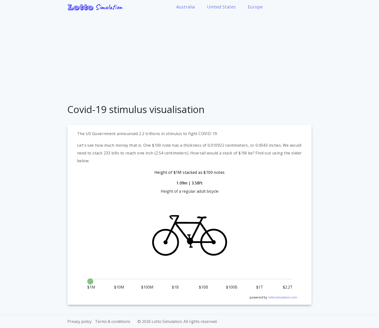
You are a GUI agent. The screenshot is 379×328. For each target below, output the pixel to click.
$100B (232, 287)
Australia (185, 7)
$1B (175, 287)
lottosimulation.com (283, 297)
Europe (255, 7)
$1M (91, 287)
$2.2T (288, 287)
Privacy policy (79, 321)
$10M (119, 287)
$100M (147, 287)
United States (221, 7)
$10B (204, 287)
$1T (260, 287)
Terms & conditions (112, 321)
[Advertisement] (189, 55)
